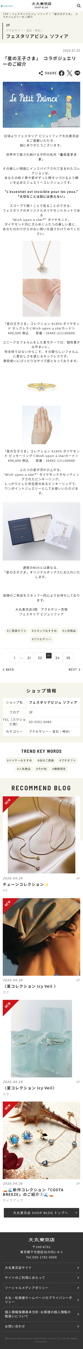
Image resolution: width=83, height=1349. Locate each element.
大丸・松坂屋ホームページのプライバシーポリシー (38, 1299)
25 (71, 658)
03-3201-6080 (40, 722)
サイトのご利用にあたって (25, 1277)
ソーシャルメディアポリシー (26, 1287)
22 (38, 658)
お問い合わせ (15, 1326)
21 (27, 658)
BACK (8, 669)
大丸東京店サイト (18, 1267)
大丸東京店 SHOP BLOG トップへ (45, 1212)
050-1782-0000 (44, 1257)
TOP (6, 14)
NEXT (74, 669)
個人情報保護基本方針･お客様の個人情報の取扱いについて (38, 1314)
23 (49, 658)
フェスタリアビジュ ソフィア (30, 14)
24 (60, 658)
